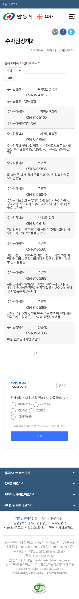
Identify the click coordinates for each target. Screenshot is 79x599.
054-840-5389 (36, 307)
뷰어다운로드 (14, 528)
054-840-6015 (36, 95)
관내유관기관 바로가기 (18, 505)
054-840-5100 (36, 117)
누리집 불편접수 (52, 518)
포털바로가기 (10, 4)
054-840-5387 (36, 249)
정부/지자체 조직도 (60, 528)
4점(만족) (45, 404)
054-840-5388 (36, 278)
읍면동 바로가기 (14, 484)
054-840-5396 (36, 333)
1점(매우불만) (24, 416)
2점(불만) (40, 410)
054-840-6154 (36, 223)
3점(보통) (22, 410)
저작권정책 (59, 523)
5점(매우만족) (24, 404)
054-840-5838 (36, 169)
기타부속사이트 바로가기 (19, 494)
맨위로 (62, 386)
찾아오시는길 (36, 528)
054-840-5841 (36, 139)
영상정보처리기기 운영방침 (30, 523)
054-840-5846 (36, 194)
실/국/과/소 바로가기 (17, 473)
